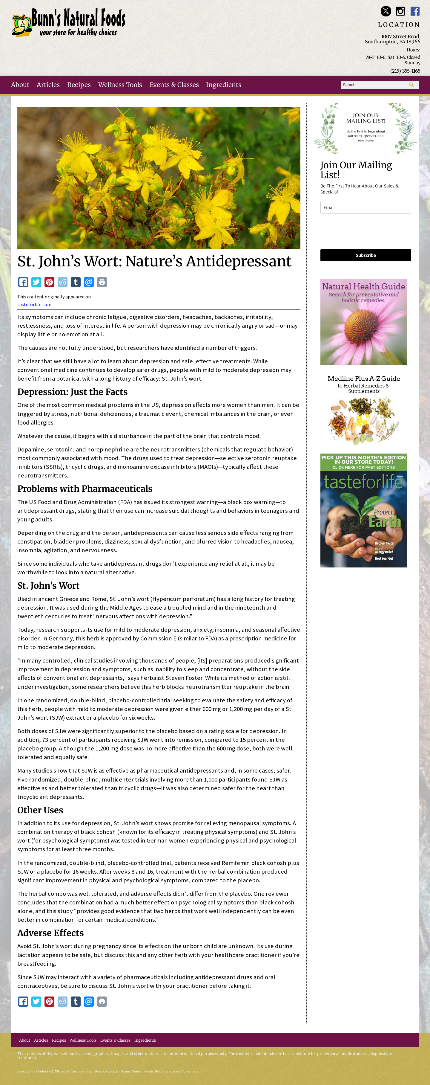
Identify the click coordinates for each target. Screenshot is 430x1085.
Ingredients (223, 85)
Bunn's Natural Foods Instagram (400, 11)
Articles (48, 85)
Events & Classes (174, 85)
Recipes (79, 85)
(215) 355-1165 (405, 71)
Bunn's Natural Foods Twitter (386, 11)
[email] (365, 207)
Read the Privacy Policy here (177, 1071)
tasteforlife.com (34, 304)
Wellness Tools (120, 85)
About (20, 85)
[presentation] (365, 231)
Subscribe (366, 255)
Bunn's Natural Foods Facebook (415, 11)
